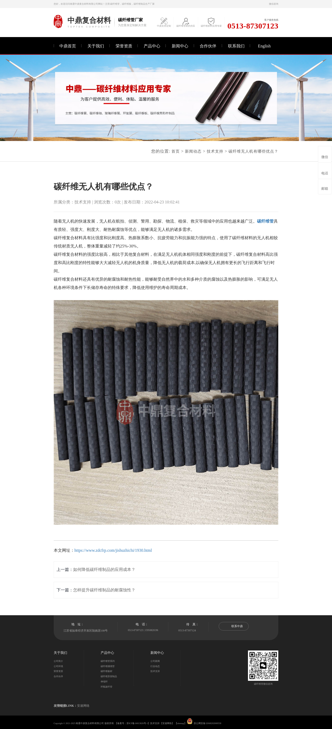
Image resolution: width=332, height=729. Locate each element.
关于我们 (95, 46)
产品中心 (152, 46)
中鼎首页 (67, 46)
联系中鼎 (234, 626)
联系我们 (236, 46)
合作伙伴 (208, 46)
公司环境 (58, 666)
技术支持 (215, 151)
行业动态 (155, 666)
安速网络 (83, 705)
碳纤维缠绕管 (108, 666)
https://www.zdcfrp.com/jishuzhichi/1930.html (113, 550)
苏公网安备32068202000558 (207, 723)
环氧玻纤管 (106, 686)
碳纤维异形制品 (109, 676)
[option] (166, 98)
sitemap (180, 723)
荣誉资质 (124, 46)
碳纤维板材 (106, 671)
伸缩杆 (104, 681)
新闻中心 (180, 46)
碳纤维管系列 (108, 661)
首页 (175, 151)
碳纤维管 (265, 221)
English (264, 46)
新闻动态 (193, 151)
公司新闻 (155, 661)
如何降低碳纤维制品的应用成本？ (104, 569)
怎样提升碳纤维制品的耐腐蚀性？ (104, 590)
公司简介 (58, 661)
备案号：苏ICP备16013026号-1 (132, 723)
